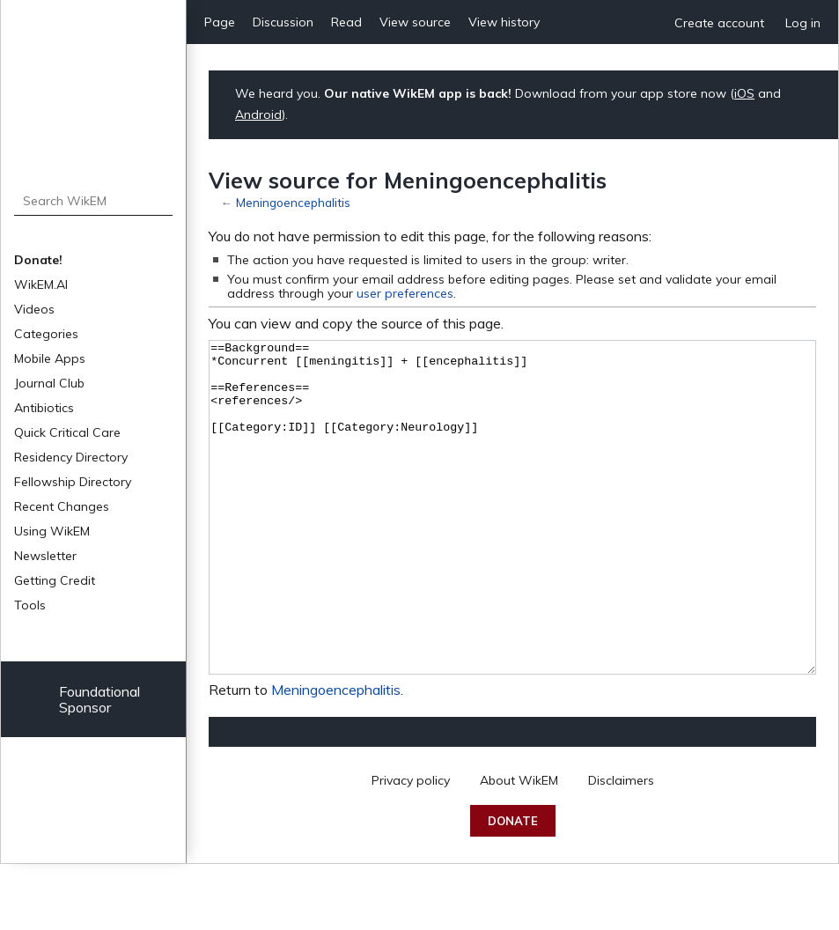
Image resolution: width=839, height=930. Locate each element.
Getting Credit (54, 580)
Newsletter (45, 556)
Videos (34, 309)
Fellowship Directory (72, 482)
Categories (46, 334)
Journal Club (49, 383)
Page (219, 22)
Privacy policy (411, 846)
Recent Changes (61, 506)
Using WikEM (52, 531)
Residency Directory (71, 457)
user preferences (405, 293)
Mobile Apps (49, 358)
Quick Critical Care (67, 432)
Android (258, 114)
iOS (744, 93)
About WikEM (519, 846)
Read (346, 22)
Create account (719, 23)
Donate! (38, 260)
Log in (803, 23)
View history (504, 22)
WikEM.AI (41, 284)
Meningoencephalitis (293, 202)
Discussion (283, 22)
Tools (30, 605)
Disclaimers (621, 846)
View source (415, 22)
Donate (513, 887)
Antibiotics (44, 408)
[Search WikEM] (93, 201)
